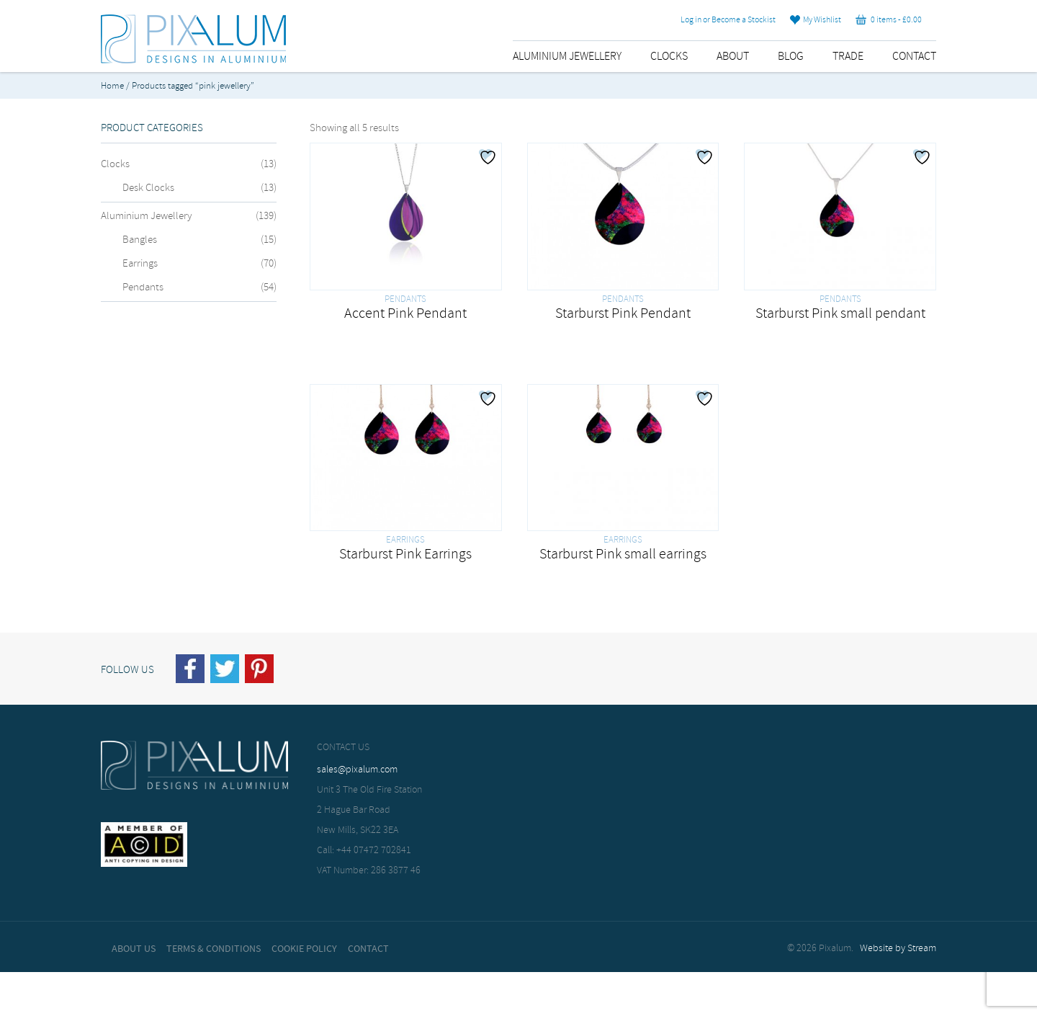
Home (112, 86)
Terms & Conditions (213, 949)
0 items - (889, 20)
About (733, 56)
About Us (134, 949)
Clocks (669, 56)
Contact (914, 56)
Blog (791, 56)
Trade (847, 56)
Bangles (139, 240)
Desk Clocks (148, 188)
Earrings (140, 264)
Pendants (142, 287)
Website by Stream (898, 948)
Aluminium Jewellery (567, 56)
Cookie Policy (304, 949)
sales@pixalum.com (357, 770)
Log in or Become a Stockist (728, 20)
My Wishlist (815, 20)
